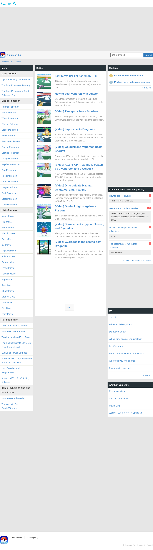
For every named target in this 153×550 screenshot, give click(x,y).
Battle (18, 62)
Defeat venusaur (117, 331)
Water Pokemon (10, 118)
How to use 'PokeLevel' (120, 196)
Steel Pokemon (9, 199)
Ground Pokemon (10, 152)
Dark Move (7, 302)
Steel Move (7, 308)
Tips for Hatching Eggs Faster (17, 337)
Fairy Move (7, 314)
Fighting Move (9, 250)
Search (148, 55)
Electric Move (8, 233)
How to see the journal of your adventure (123, 229)
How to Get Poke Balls (13, 398)
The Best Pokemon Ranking (16, 85)
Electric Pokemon (10, 124)
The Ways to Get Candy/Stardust (10, 406)
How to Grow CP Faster (13, 331)
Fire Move (7, 222)
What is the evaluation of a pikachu (126, 353)
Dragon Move (8, 296)
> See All (146, 87)
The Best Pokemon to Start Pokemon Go (15, 93)
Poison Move (8, 256)
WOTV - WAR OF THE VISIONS (125, 413)
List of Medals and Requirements (11, 370)
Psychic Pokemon (11, 164)
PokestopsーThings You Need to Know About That (17, 360)
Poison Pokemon (10, 147)
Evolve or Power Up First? (15, 352)
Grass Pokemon (10, 129)
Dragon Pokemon (10, 187)
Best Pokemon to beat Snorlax (123, 208)
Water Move (8, 227)
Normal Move (8, 216)
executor (113, 317)
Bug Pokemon (9, 170)
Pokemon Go (14, 55)
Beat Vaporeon (116, 346)
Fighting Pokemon (11, 141)
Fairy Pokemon (9, 204)
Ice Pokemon (8, 135)
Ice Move (6, 245)
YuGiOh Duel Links (118, 398)
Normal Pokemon (10, 106)
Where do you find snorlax (122, 360)
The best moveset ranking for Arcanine (123, 246)
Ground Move (8, 262)
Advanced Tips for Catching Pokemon (15, 380)
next (69, 307)
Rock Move (7, 285)
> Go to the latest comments (137, 260)
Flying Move (8, 268)
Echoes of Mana (117, 391)
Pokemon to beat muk (120, 368)
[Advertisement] (76, 29)
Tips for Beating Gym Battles (16, 79)
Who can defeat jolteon (120, 324)
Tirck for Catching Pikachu (15, 325)
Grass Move (8, 239)
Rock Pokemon (9, 175)
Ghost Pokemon (10, 181)
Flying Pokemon (10, 158)
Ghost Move (8, 291)
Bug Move (7, 279)
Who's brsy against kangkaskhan (125, 339)
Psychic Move (9, 273)
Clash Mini (114, 405)
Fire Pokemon (9, 112)
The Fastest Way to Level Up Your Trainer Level (16, 345)
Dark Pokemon (9, 193)
